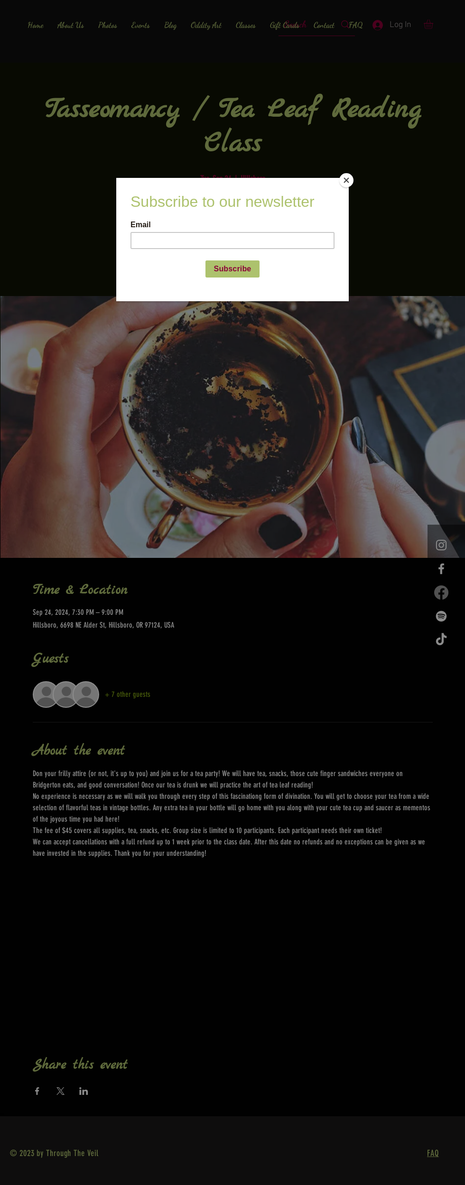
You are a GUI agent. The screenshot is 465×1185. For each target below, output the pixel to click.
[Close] (346, 180)
